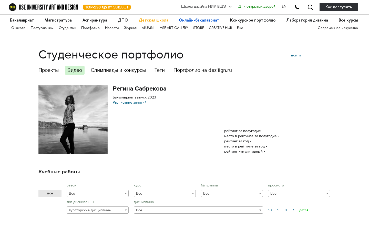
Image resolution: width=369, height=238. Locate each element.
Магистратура (58, 20)
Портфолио (90, 28)
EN (284, 7)
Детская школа (153, 20)
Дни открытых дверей (256, 7)
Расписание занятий (130, 102)
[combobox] (98, 193)
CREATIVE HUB (220, 28)
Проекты (48, 70)
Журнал (130, 28)
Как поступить (338, 7)
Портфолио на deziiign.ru (202, 70)
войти (296, 55)
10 (270, 210)
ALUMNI (148, 28)
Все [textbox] (72, 193)
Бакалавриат (22, 20)
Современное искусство (338, 28)
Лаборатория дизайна (307, 20)
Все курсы (348, 20)
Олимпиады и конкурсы (118, 70)
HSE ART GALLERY (174, 28)
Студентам (67, 28)
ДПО (123, 20)
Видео (74, 70)
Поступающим (42, 28)
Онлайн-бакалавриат (199, 20)
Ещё (240, 28)
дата (302, 210)
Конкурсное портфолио (252, 20)
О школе (18, 28)
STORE (198, 28)
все (50, 193)
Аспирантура (95, 20)
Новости (112, 28)
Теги (160, 70)
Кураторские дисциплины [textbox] (90, 210)
